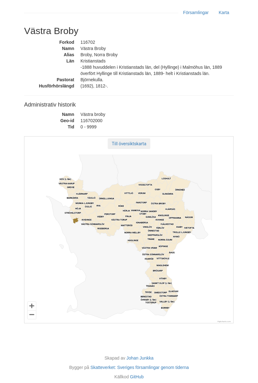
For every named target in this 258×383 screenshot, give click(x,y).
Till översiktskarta (129, 143)
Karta (224, 12)
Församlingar (196, 12)
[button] (129, 143)
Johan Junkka (139, 358)
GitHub (137, 376)
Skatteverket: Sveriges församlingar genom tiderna (139, 367)
